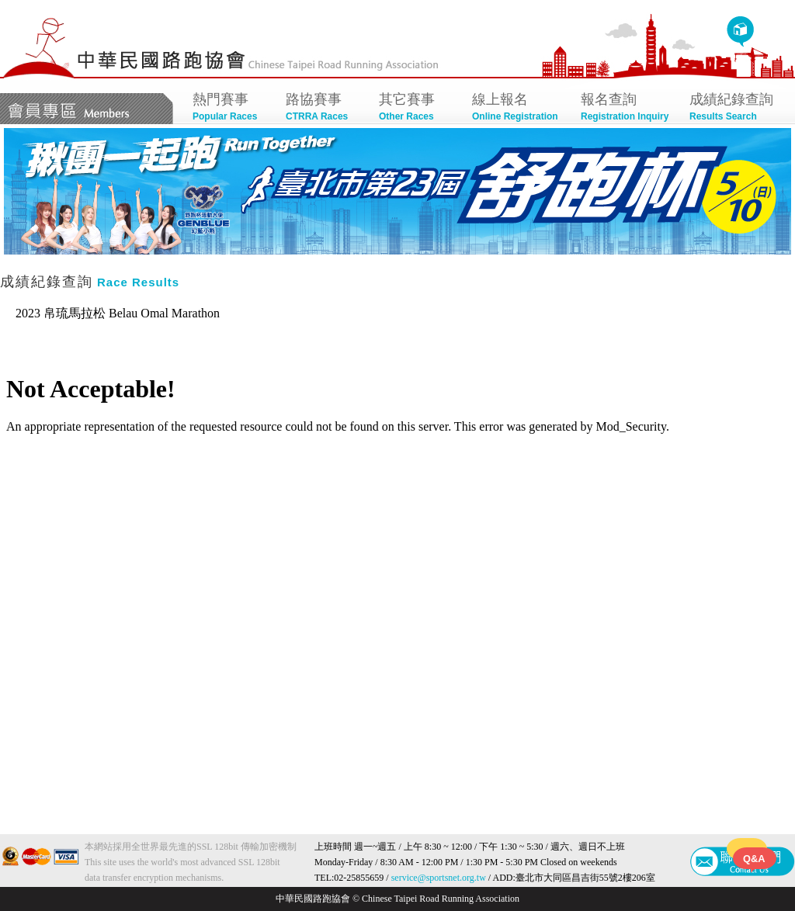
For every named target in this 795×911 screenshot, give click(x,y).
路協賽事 (324, 108)
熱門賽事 (231, 108)
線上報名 (518, 108)
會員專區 (86, 108)
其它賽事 (418, 108)
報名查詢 (627, 108)
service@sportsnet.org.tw (438, 877)
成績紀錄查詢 (736, 108)
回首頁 (740, 31)
